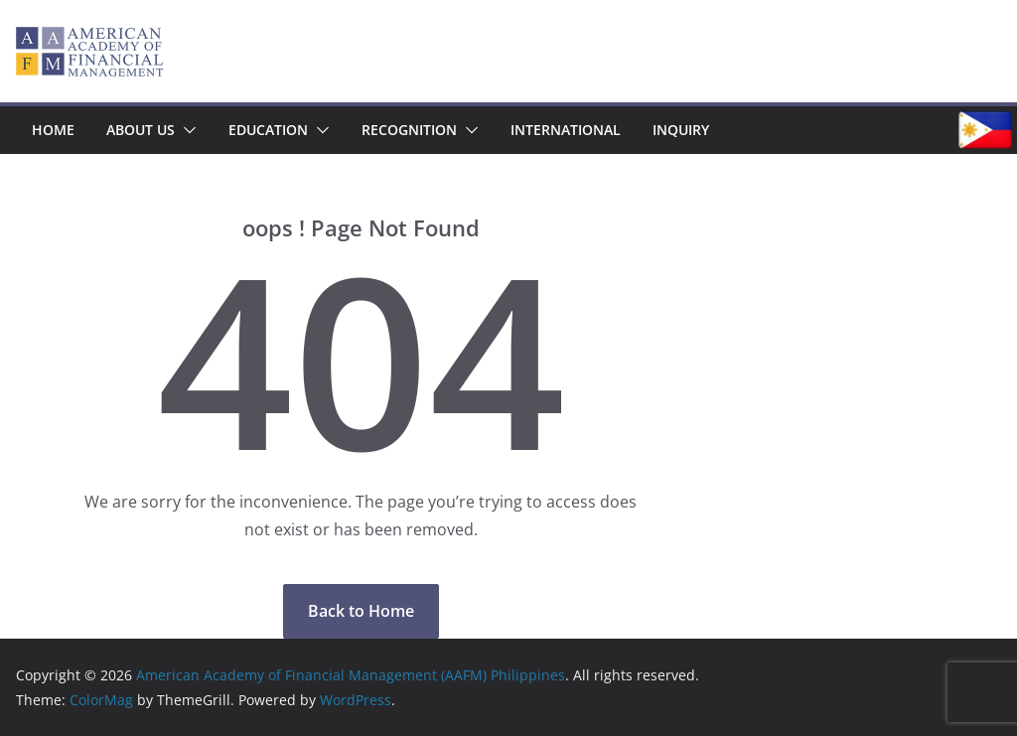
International (565, 129)
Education (268, 129)
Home (53, 129)
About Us (140, 129)
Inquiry (681, 129)
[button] (186, 130)
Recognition (409, 129)
